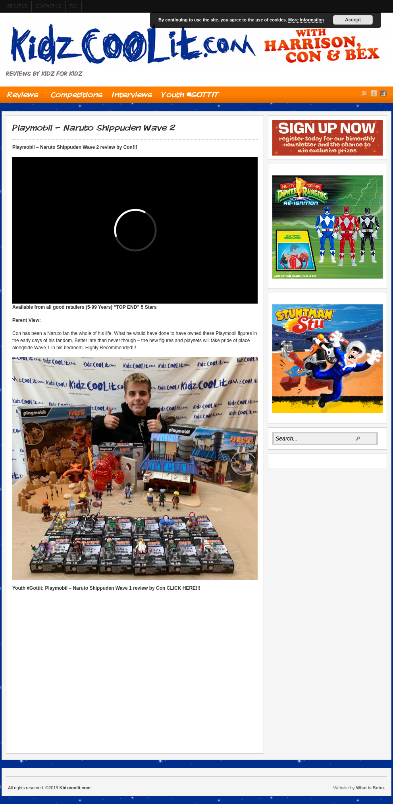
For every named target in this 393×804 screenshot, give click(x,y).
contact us (48, 6)
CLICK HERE (181, 588)
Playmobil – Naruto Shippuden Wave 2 (93, 127)
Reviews (22, 96)
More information (306, 19)
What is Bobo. (370, 787)
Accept (353, 20)
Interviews (132, 94)
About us (17, 6)
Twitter (374, 93)
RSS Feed (364, 93)
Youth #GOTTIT (190, 94)
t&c (73, 6)
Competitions (76, 94)
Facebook (383, 93)
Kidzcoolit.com (196, 45)
